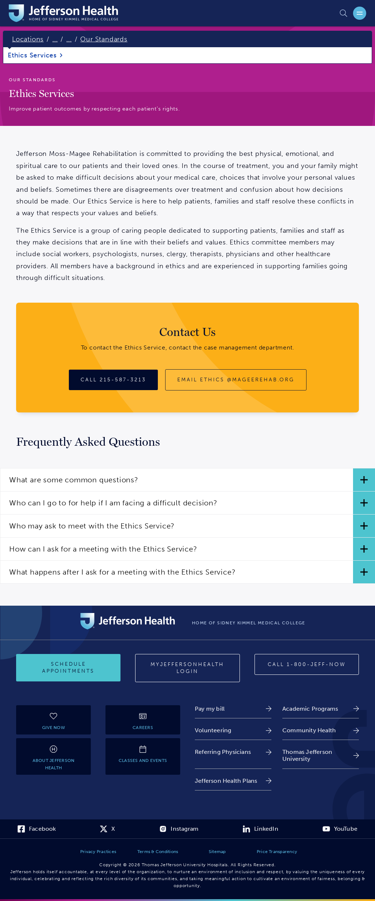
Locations (28, 39)
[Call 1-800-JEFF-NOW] (307, 664)
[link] (233, 708)
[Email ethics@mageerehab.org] (236, 379)
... (54, 39)
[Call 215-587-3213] (113, 380)
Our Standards (103, 39)
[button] (187, 479)
